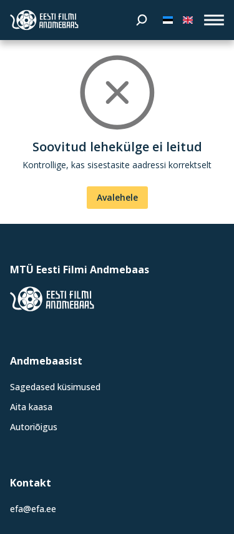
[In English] (188, 20)
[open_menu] (214, 20)
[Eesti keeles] (168, 20)
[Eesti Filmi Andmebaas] (44, 20)
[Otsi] (142, 20)
